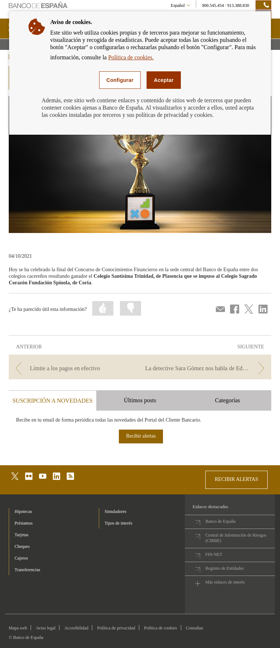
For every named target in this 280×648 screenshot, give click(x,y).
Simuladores (116, 511)
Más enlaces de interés (225, 582)
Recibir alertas (141, 436)
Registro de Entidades (224, 568)
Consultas (194, 628)
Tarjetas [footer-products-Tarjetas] (21, 534)
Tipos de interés (118, 523)
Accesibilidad (76, 628)
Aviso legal (45, 628)
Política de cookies (160, 628)
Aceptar (164, 80)
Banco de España (220, 521)
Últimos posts (140, 400)
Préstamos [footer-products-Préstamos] (23, 523)
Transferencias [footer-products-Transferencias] (27, 569)
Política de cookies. (131, 57)
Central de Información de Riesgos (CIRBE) (235, 538)
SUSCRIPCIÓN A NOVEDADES (52, 401)
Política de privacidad (116, 628)
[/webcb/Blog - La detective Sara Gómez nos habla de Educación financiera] (206, 368)
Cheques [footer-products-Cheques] (22, 546)
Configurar (119, 80)
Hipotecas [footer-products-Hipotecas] (23, 511)
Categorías (227, 400)
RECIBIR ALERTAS (236, 479)
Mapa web (18, 628)
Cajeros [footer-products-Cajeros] (21, 558)
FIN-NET (213, 554)
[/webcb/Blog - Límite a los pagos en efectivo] (73, 368)
